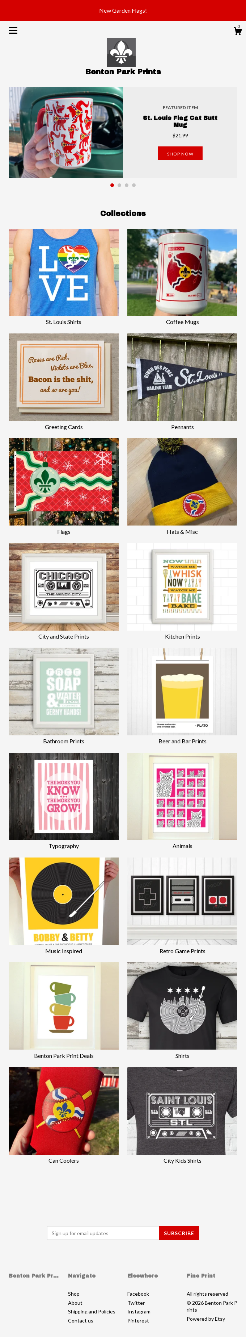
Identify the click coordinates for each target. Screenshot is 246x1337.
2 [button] (119, 185)
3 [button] (126, 185)
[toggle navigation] (13, 30)
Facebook (138, 1294)
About (75, 1303)
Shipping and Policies (91, 1311)
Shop (74, 1294)
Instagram (138, 1311)
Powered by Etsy (206, 1319)
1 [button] (112, 185)
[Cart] (238, 32)
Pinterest (138, 1320)
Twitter (136, 1303)
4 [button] (134, 185)
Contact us (80, 1320)
